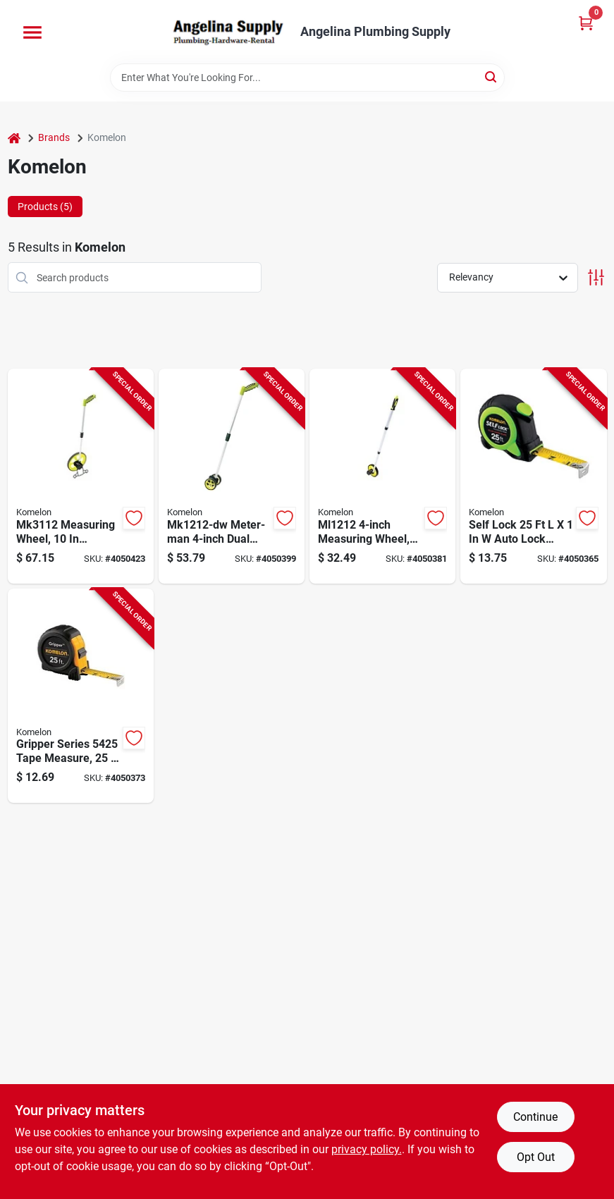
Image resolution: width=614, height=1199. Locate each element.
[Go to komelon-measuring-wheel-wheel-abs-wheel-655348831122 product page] (81, 476)
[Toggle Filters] (596, 277)
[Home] (14, 137)
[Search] (491, 76)
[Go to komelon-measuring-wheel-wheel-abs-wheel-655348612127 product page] (382, 476)
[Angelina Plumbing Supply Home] (227, 32)
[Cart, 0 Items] (586, 23)
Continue (535, 1117)
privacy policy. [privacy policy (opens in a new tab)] (366, 1149)
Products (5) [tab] (45, 206)
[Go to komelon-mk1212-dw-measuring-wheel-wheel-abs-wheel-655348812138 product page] (232, 476)
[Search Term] (307, 77)
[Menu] (32, 32)
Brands (54, 137)
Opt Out (536, 1157)
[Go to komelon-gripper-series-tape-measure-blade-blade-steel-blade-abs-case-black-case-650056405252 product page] (81, 696)
